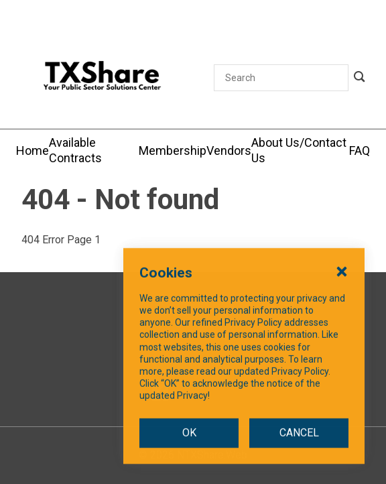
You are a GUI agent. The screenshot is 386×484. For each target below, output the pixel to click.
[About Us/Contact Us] (300, 150)
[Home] (32, 150)
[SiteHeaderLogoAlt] (102, 78)
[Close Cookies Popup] (341, 291)
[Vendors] (228, 150)
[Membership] (172, 150)
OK (189, 453)
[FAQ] (359, 150)
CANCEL (299, 453)
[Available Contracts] (94, 150)
